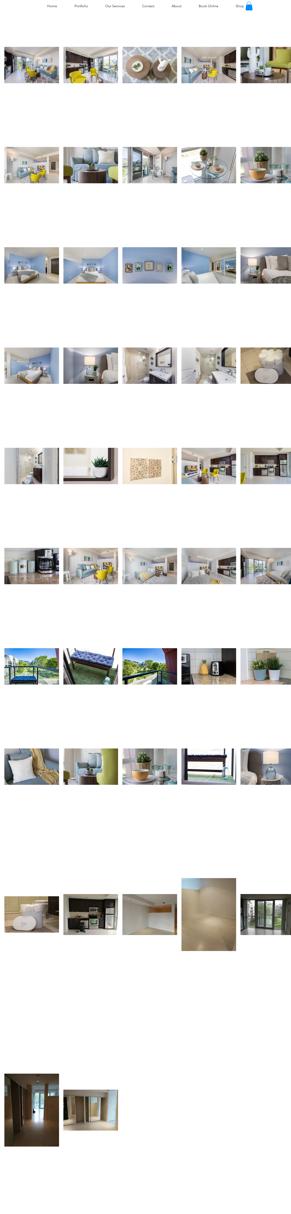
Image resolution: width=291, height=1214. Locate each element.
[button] (249, 6)
